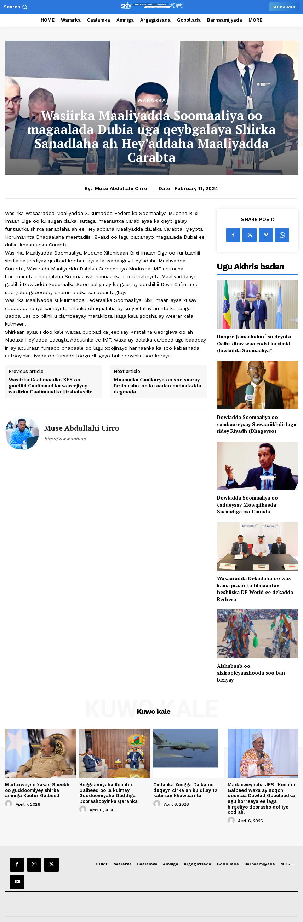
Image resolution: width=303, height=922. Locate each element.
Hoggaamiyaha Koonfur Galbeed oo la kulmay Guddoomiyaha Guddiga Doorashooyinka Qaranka (108, 793)
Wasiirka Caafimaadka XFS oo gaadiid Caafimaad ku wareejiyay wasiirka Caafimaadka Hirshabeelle (50, 386)
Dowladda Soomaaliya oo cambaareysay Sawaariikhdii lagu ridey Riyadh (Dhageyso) (256, 424)
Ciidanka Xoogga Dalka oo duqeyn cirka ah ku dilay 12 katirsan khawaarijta (185, 790)
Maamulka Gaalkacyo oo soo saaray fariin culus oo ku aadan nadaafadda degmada (157, 386)
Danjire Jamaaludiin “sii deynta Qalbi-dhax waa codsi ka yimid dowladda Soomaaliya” (254, 343)
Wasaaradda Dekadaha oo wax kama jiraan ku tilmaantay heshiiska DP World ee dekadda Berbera (255, 588)
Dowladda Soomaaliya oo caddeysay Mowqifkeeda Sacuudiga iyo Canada (247, 504)
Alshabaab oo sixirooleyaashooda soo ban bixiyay (251, 673)
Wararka (151, 100)
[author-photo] (9, 804)
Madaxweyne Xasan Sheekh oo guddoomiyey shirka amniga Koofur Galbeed (37, 790)
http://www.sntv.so (65, 439)
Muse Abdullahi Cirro (121, 188)
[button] (16, 7)
